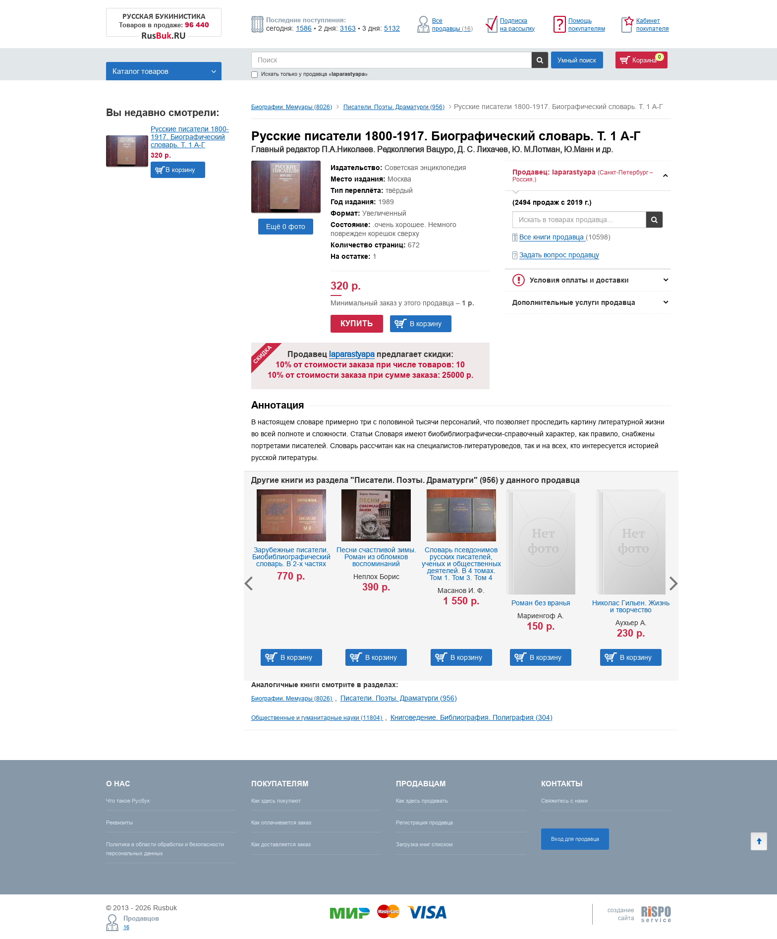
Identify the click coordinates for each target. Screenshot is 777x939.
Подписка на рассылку (517, 24)
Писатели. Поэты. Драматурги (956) (393, 107)
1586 (304, 28)
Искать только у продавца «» (309, 74)
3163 (348, 28)
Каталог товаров (164, 71)
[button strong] (587, 175)
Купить (356, 323)
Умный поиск (576, 60)
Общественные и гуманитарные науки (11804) (317, 717)
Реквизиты (119, 822)
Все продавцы (452, 24)
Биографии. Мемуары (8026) (291, 107)
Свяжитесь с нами (564, 800)
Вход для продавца (575, 838)
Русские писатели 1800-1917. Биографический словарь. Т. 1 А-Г (190, 137)
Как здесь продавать (422, 800)
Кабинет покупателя (652, 24)
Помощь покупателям (586, 24)
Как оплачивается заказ (281, 822)
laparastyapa (352, 354)
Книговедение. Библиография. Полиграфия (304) (471, 717)
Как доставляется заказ (281, 844)
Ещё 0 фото (285, 227)
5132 (392, 28)
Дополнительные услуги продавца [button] (573, 302)
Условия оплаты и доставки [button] (579, 280)
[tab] (587, 175)
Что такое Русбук (128, 800)
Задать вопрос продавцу (559, 255)
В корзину (180, 170)
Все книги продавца (552, 237)
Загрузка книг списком (424, 844)
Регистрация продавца (424, 822)
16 (126, 927)
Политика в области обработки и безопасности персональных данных (165, 848)
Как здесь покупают (276, 800)
